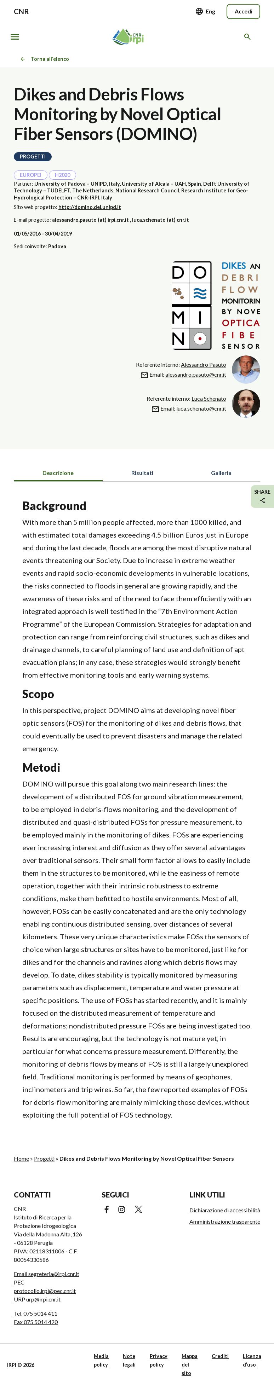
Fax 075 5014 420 (36, 1321)
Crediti (220, 1356)
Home (21, 1158)
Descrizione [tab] (58, 472)
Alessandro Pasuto (203, 364)
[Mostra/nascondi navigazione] (15, 37)
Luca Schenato (209, 398)
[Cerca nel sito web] (249, 36)
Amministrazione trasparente (224, 1221)
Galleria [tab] (221, 472)
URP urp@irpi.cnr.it (37, 1299)
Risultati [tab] (142, 472)
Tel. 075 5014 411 (35, 1313)
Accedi (243, 11)
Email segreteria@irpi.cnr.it (46, 1273)
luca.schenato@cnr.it (201, 408)
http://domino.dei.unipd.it (89, 207)
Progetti (44, 1158)
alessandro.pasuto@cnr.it (195, 374)
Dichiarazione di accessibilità (224, 1210)
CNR (21, 11)
